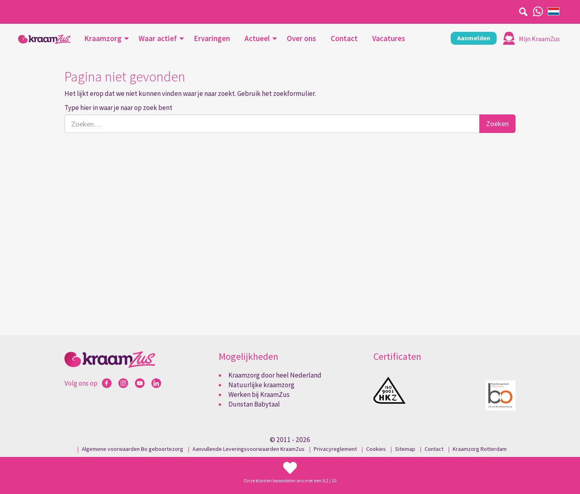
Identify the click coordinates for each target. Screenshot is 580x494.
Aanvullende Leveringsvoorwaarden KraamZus (248, 448)
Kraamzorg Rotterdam (480, 448)
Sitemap (405, 448)
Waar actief (158, 38)
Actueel (257, 38)
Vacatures (388, 38)
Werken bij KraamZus (259, 394)
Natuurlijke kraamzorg (261, 384)
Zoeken (497, 123)
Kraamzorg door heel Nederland (274, 375)
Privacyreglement (335, 448)
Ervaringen (212, 38)
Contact (344, 38)
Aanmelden (473, 38)
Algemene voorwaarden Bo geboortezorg (132, 448)
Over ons (301, 38)
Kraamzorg (103, 38)
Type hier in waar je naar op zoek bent (118, 107)
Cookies (376, 448)
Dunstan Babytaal (254, 404)
